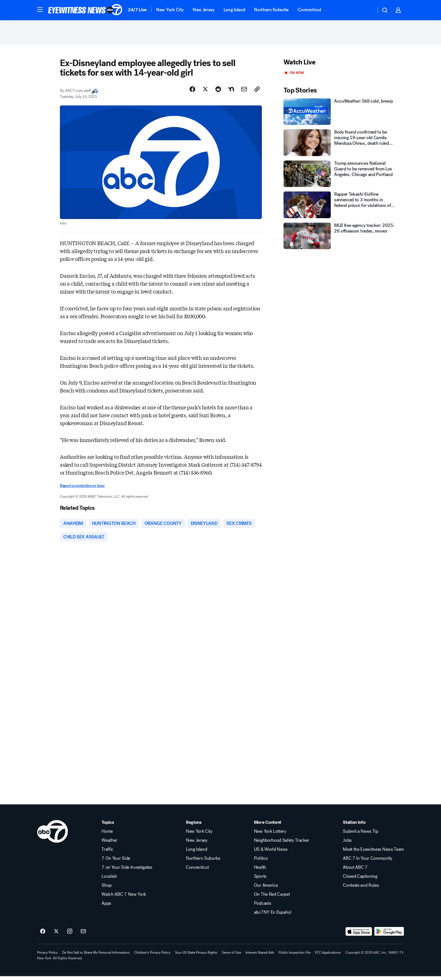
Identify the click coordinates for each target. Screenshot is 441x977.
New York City (170, 10)
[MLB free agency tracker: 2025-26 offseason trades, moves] (340, 236)
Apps (106, 904)
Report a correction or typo (82, 486)
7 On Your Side (116, 859)
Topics (108, 823)
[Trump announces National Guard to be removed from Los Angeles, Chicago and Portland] (340, 174)
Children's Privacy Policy (152, 953)
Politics (260, 859)
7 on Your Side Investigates (127, 868)
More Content (267, 823)
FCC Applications (328, 953)
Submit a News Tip (360, 832)
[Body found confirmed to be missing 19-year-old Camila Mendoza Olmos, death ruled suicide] (340, 143)
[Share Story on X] (205, 89)
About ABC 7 (355, 868)
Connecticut (309, 10)
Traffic (107, 850)
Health (260, 868)
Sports (260, 877)
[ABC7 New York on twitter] (56, 932)
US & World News (270, 850)
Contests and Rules (361, 886)
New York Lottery (270, 832)
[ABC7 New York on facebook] (42, 932)
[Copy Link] (257, 89)
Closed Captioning (360, 877)
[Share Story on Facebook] (192, 89)
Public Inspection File (294, 953)
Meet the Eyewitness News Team (373, 850)
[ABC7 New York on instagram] (69, 932)
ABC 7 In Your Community (367, 859)
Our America (266, 886)
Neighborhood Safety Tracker (281, 841)
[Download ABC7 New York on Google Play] (389, 932)
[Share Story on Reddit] (218, 89)
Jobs (347, 841)
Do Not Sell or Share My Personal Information (96, 953)
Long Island (234, 10)
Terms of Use (231, 953)
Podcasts (262, 904)
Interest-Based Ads (260, 953)
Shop (107, 886)
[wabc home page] (52, 832)
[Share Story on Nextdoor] (231, 89)
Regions (194, 823)
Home (107, 832)
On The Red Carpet (272, 895)
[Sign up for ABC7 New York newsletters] (83, 932)
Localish (109, 877)
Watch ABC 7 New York (124, 895)
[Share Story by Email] (244, 89)
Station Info (354, 823)
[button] (40, 9)
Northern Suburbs (271, 10)
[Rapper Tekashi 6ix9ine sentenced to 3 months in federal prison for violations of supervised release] (340, 205)
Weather (109, 841)
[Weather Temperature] (367, 10)
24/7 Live (137, 10)
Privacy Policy (47, 953)
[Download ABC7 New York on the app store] (358, 932)
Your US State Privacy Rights (196, 953)
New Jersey (204, 10)
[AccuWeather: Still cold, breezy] (340, 112)
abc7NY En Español (272, 913)
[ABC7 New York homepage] (85, 10)
